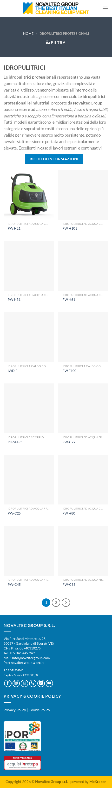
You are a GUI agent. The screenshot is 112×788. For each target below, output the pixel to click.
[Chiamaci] (33, 683)
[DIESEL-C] (29, 408)
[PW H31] (29, 266)
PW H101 (69, 228)
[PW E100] (83, 337)
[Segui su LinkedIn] (41, 683)
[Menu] (105, 8)
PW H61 (68, 299)
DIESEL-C (15, 442)
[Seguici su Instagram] (16, 683)
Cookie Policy (39, 710)
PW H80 (68, 513)
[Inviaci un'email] (24, 683)
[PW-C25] (29, 479)
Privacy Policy (15, 710)
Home (28, 33)
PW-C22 (68, 442)
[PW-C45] (29, 551)
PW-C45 (14, 584)
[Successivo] (66, 602)
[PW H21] (29, 195)
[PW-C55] (83, 551)
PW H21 (14, 228)
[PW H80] (83, 479)
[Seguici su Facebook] (8, 683)
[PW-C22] (83, 408)
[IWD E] (29, 337)
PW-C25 (14, 513)
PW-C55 (68, 584)
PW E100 (69, 371)
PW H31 (14, 299)
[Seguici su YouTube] (49, 683)
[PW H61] (83, 266)
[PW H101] (83, 195)
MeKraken (97, 781)
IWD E (12, 371)
